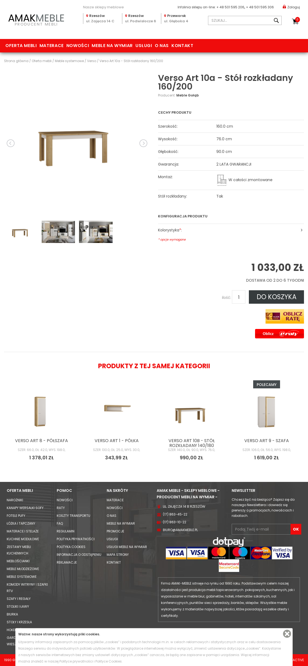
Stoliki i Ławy (18, 606)
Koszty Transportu (73, 515)
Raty (61, 508)
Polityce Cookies (108, 661)
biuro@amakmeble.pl (180, 530)
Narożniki (15, 500)
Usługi (143, 45)
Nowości (77, 45)
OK (296, 529)
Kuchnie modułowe (23, 539)
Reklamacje (67, 562)
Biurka (12, 614)
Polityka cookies (71, 547)
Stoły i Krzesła (19, 622)
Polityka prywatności (76, 539)
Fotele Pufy (16, 515)
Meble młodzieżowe (23, 569)
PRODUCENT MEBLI (36, 19)
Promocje (115, 531)
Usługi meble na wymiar (127, 547)
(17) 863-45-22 (175, 514)
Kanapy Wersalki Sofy (25, 508)
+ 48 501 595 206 (230, 7)
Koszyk (297, 19)
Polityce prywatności (76, 661)
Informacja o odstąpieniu (79, 554)
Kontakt (182, 45)
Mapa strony (118, 554)
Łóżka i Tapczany (21, 523)
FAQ (60, 523)
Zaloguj (291, 6)
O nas (162, 45)
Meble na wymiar (112, 45)
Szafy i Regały (19, 598)
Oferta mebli (21, 45)
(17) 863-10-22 (174, 522)
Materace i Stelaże (23, 531)
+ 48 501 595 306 (260, 7)
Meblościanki (18, 561)
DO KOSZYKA (276, 296)
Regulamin (65, 531)
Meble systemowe (22, 576)
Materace (52, 45)
